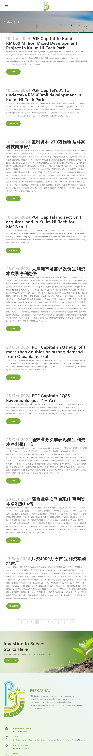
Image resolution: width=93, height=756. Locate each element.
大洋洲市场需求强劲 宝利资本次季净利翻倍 (45, 271)
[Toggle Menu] (6, 5)
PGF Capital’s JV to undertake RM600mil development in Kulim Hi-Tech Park (43, 94)
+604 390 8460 (25, 748)
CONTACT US (11, 660)
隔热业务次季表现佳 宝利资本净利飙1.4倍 (45, 442)
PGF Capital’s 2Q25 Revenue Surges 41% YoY (38, 398)
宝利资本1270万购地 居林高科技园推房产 (45, 144)
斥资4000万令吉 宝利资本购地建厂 (46, 561)
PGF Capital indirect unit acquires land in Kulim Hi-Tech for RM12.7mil (43, 221)
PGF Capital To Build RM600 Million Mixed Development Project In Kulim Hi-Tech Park (41, 43)
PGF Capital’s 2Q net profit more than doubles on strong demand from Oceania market (46, 351)
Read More (13, 72)
